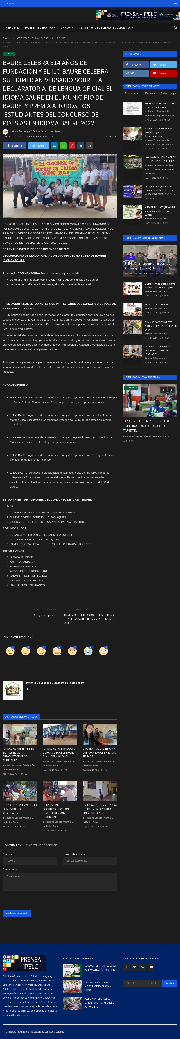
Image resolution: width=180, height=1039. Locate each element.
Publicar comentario (17, 913)
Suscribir (170, 983)
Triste (88, 661)
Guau (103, 661)
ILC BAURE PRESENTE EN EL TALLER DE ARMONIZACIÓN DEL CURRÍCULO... (18, 754)
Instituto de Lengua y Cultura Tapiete (141, 437)
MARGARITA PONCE (154, 194)
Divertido (56, 661)
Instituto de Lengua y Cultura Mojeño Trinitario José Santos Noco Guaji (159, 169)
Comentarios (14, 845)
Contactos (9, 3)
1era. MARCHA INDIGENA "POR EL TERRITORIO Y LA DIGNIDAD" (160, 159)
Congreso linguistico (45, 615)
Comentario (10, 869)
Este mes (150, 93)
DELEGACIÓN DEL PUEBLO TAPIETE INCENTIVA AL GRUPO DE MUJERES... (99, 1002)
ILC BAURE (60, 38)
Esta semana (131, 93)
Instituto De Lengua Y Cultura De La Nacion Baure (32, 132)
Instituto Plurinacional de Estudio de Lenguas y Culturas (159, 113)
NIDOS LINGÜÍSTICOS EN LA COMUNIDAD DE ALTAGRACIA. (20, 809)
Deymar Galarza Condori (136, 273)
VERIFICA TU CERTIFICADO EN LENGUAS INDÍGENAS (160, 105)
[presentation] (30, 900)
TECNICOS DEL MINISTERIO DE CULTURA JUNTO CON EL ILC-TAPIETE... (146, 426)
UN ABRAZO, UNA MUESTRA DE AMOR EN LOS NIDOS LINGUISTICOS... (100, 809)
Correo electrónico (74, 854)
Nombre (7, 854)
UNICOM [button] (67, 27)
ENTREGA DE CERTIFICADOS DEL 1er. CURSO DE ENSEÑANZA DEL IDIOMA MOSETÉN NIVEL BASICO (88, 619)
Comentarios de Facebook (45, 845)
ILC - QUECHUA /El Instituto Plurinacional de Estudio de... (160, 188)
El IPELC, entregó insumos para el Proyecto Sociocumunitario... (158, 132)
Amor (41, 661)
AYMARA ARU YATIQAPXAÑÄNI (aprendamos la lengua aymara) (160, 211)
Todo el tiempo (168, 93)
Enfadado (72, 661)
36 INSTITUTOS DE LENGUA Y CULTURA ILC (33, 38)
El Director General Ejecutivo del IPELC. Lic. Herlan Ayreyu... (160, 285)
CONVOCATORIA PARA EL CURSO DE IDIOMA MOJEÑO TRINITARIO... (100, 967)
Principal (12, 27)
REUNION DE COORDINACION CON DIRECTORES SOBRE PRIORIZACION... (56, 811)
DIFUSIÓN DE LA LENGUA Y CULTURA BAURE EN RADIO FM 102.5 (99, 752)
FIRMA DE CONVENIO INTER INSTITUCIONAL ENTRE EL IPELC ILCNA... (161, 326)
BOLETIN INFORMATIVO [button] (39, 27)
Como (10, 661)
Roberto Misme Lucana (156, 219)
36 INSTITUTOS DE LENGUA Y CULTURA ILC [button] (106, 27)
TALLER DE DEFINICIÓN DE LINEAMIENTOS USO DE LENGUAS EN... (158, 350)
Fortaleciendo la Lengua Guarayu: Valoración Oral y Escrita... (97, 985)
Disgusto (25, 661)
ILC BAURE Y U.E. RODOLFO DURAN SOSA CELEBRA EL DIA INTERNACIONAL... (59, 752)
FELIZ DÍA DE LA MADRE (156, 304)
